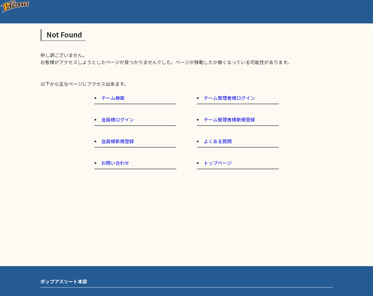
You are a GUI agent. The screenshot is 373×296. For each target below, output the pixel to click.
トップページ (218, 162)
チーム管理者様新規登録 (229, 119)
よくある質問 (218, 141)
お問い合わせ (115, 162)
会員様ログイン (117, 119)
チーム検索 (113, 97)
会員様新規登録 (117, 141)
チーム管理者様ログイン (229, 97)
